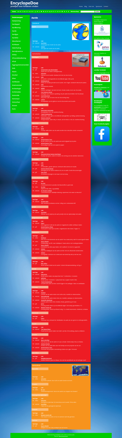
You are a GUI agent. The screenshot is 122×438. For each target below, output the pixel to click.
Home (81, 6)
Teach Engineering (46, 114)
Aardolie (15, 38)
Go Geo (43, 183)
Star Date (44, 172)
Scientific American (46, 300)
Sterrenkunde (45, 296)
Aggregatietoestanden (20, 65)
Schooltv (43, 73)
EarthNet (44, 43)
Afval (14, 61)
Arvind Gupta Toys (46, 139)
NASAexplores (45, 81)
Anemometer (17, 85)
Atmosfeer (16, 102)
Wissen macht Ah (46, 307)
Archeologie (16, 88)
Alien (14, 78)
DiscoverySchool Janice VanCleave (51, 154)
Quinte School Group (47, 168)
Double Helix (44, 201)
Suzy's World (44, 241)
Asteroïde (15, 95)
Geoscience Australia (47, 110)
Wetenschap (75, 11)
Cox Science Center (46, 92)
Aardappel (16, 24)
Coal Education (45, 96)
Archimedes (16, 92)
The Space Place (45, 329)
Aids (13, 68)
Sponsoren (99, 6)
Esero (42, 223)
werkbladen (97, 107)
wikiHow (43, 278)
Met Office (44, 263)
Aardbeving (16, 28)
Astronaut (16, 99)
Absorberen (16, 41)
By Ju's (43, 389)
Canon (43, 99)
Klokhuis (43, 238)
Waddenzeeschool (46, 358)
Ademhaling (16, 48)
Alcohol (14, 75)
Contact (106, 6)
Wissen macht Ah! (46, 415)
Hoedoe (43, 292)
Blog (85, 6)
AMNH (43, 88)
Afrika (14, 55)
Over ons (91, 6)
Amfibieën (16, 82)
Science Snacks (45, 344)
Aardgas (15, 34)
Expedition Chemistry (100, 87)
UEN (42, 77)
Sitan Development (63, 436)
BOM (42, 129)
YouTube (103, 73)
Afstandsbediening (19, 58)
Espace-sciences (45, 118)
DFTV (42, 304)
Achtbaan (15, 44)
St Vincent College (46, 191)
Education (44, 274)
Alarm (14, 72)
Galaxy (43, 47)
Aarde (14, 31)
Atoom (14, 105)
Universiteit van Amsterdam (49, 70)
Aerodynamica (17, 51)
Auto (14, 109)
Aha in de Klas (45, 340)
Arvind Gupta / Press (47, 227)
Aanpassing (16, 21)
